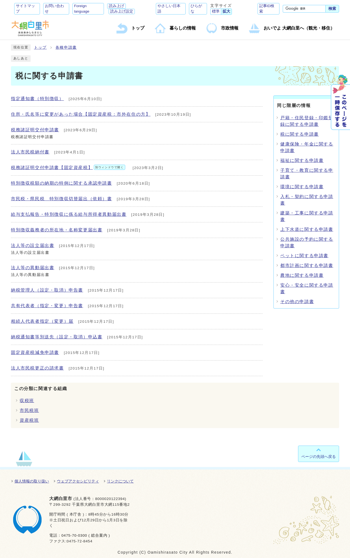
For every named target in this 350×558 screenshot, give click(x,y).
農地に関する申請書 (301, 275)
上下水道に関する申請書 (306, 229)
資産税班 (29, 420)
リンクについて (120, 481)
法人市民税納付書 (30, 152)
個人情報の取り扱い (31, 481)
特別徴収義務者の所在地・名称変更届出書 (56, 230)
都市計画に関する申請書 (306, 265)
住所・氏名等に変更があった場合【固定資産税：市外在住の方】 (80, 114)
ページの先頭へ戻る (318, 456)
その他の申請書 (297, 301)
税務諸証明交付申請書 (35, 129)
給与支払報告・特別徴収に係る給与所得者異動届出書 (68, 214)
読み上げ (116, 6)
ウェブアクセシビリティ (78, 481)
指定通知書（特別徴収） (37, 98)
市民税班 (29, 410)
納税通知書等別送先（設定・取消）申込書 (56, 337)
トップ (40, 47)
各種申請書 (66, 47)
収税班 (27, 400)
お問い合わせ (54, 8)
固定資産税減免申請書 (35, 352)
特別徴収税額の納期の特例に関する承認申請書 (61, 183)
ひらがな (196, 8)
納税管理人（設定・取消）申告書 (47, 290)
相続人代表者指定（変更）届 (42, 321)
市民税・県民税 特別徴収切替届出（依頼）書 (61, 198)
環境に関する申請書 (301, 186)
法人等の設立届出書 (32, 245)
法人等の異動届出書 (32, 267)
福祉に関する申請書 (301, 160)
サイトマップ (25, 8)
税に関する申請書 (299, 134)
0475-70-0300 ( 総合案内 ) (85, 535)
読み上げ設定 (121, 11)
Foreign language (81, 8)
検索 (332, 9)
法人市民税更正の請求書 (37, 368)
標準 (216, 11)
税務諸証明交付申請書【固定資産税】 (68, 167)
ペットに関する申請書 (304, 255)
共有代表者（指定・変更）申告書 (47, 305)
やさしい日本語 (169, 8)
